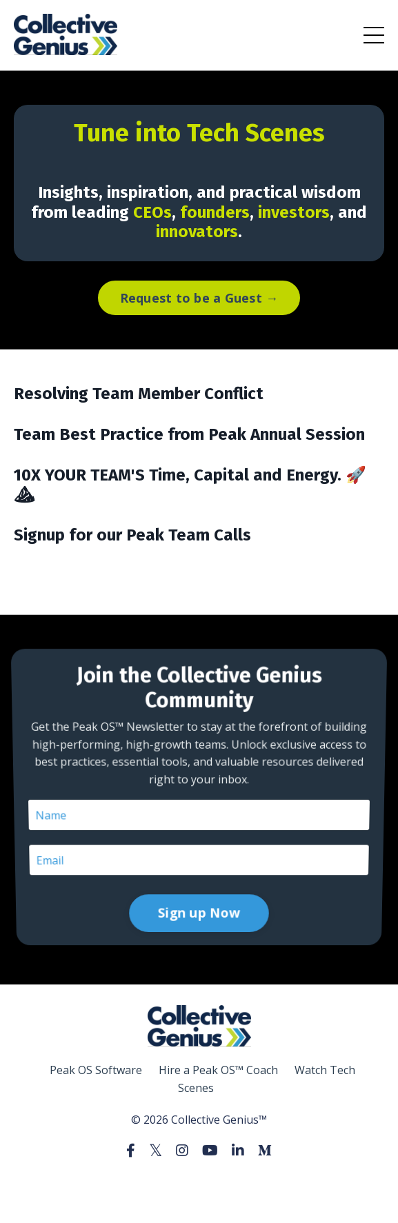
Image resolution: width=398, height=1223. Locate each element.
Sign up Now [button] (199, 856)
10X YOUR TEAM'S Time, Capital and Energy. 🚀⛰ (190, 485)
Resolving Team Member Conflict (138, 393)
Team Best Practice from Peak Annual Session (189, 434)
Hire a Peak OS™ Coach (218, 1070)
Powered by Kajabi (199, 1186)
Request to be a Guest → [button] (199, 298)
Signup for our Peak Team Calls (132, 535)
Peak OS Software (96, 1070)
